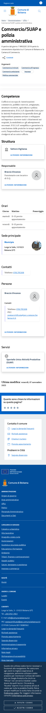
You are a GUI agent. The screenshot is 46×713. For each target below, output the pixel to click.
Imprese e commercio (10, 568)
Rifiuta (23, 703)
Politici (4, 507)
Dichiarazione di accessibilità (13, 656)
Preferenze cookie (11, 693)
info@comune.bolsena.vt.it (18, 617)
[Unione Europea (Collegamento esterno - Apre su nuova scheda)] (23, 472)
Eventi (4, 599)
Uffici (25, 20)
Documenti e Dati (8, 515)
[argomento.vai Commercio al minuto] (10, 67)
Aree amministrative (10, 499)
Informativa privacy (9, 648)
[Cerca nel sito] (39, 11)
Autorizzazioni (7, 540)
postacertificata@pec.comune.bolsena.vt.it (22, 621)
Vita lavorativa (7, 533)
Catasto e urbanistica (10, 529)
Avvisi (4, 582)
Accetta (23, 708)
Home (3, 20)
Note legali (5, 652)
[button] (9, 3)
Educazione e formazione (11, 548)
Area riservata (7, 660)
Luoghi (4, 595)
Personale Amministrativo (12, 511)
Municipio (9, 242)
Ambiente (5, 552)
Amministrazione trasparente (13, 644)
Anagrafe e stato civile (10, 536)
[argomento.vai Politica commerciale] (10, 75)
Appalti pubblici (7, 560)
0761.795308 (18, 272)
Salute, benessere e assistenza (14, 564)
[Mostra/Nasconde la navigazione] (4, 10)
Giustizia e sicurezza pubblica (13, 544)
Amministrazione (14, 20)
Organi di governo (8, 495)
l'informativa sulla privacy (22, 695)
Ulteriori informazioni (21, 155)
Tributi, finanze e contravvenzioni (15, 556)
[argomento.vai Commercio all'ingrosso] (30, 67)
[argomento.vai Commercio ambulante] (11, 71)
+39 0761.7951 (11, 613)
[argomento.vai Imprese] (28, 71)
